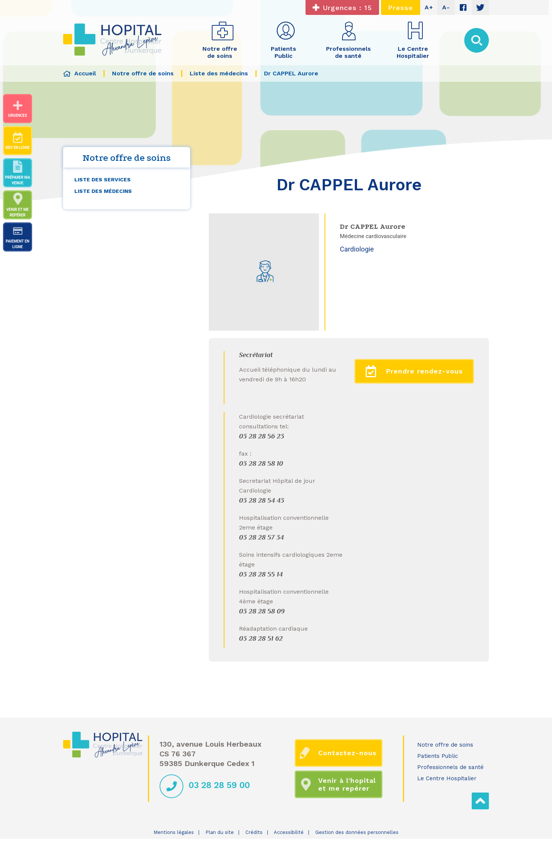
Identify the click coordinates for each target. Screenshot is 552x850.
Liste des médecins (103, 191)
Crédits (254, 832)
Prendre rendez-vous (414, 371)
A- (446, 7)
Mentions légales (173, 832)
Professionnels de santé (450, 767)
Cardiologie (357, 249)
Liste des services (102, 179)
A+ (429, 7)
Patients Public (437, 756)
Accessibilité (289, 832)
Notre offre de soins (445, 744)
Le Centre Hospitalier (447, 778)
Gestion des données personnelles (357, 832)
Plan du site (219, 832)
